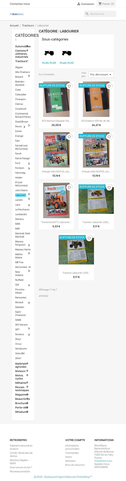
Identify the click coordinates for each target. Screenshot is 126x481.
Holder (18, 177)
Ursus (18, 343)
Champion (20, 99)
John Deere (21, 190)
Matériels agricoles (21, 365)
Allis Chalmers (22, 72)
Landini (19, 199)
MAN (17, 223)
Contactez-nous (20, 4)
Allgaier (19, 67)
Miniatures (21, 412)
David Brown (21, 121)
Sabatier (19, 307)
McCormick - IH (23, 267)
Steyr (18, 339)
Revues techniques (22, 389)
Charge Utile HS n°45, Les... (56, 171)
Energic (19, 135)
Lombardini (21, 214)
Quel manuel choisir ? (21, 467)
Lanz (17, 204)
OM (17, 284)
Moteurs (20, 371)
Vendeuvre (21, 348)
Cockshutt (20, 108)
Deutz (18, 126)
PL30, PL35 (49, 63)
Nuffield (19, 279)
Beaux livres (22, 399)
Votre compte (75, 440)
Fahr (17, 140)
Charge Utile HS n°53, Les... (96, 171)
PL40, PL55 (67, 63)
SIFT (17, 329)
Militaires (20, 382)
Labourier (21, 195)
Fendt (18, 153)
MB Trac (19, 262)
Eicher (18, 131)
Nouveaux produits (20, 471)
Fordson (19, 167)
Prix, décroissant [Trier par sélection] (101, 74)
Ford (17, 163)
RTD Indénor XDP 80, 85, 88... (96, 120)
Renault (19, 302)
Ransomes (20, 297)
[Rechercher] (100, 14)
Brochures (21, 403)
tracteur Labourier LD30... (76, 272)
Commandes (72, 452)
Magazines (21, 394)
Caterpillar (20, 94)
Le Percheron (22, 209)
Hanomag (20, 172)
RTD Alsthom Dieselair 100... (56, 120)
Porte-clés (21, 407)
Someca (19, 334)
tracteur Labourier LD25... (96, 222)
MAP (17, 228)
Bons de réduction (75, 464)
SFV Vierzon (21, 324)
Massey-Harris (23, 249)
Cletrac (19, 104)
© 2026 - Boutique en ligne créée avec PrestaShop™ (63, 477)
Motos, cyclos (19, 377)
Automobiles (23, 46)
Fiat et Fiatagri (22, 158)
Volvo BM (19, 353)
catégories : (27, 37)
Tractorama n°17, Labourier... (56, 222)
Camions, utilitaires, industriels (21, 54)
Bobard (19, 76)
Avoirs (68, 456)
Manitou (19, 219)
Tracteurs (21, 61)
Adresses (70, 460)
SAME (18, 319)
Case (18, 89)
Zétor (18, 358)
